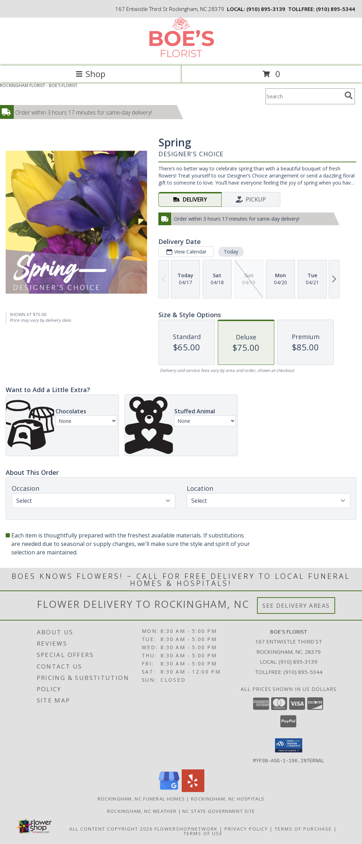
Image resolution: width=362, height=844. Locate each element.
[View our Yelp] (193, 789)
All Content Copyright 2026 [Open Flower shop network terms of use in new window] (111, 828)
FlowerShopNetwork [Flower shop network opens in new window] (186, 828)
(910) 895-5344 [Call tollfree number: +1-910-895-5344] (335, 8)
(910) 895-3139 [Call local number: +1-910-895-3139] (265, 8)
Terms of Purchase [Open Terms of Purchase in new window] (303, 828)
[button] (288, 745)
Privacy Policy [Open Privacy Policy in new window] (246, 828)
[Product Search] (303, 96)
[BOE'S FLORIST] (181, 55)
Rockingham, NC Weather (142, 811)
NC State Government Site (218, 811)
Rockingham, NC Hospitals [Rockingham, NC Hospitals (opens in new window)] (227, 798)
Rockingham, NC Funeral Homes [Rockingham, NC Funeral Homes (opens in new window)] (141, 798)
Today (231, 251)
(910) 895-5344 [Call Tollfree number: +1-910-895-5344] (303, 671)
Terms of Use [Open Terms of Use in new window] (203, 833)
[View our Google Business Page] (169, 789)
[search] (349, 95)
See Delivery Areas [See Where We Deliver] (296, 605)
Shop (90, 74)
